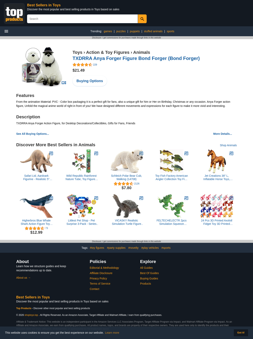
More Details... (222, 133)
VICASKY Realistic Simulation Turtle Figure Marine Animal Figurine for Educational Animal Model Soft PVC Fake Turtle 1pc (126, 222)
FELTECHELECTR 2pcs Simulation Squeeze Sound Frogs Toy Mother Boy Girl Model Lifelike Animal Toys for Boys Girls (171, 222)
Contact (94, 289)
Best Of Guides (149, 273)
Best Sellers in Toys (44, 5)
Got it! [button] (241, 332)
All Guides (146, 267)
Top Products (24, 308)
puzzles (121, 31)
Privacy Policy (98, 278)
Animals (141, 52)
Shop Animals (228, 145)
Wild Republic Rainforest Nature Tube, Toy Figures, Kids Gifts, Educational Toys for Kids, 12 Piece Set (81, 177)
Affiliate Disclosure (101, 273)
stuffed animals (153, 31)
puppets (135, 31)
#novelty (133, 247)
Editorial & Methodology (104, 267)
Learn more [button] (112, 332)
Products (145, 283)
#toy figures (97, 247)
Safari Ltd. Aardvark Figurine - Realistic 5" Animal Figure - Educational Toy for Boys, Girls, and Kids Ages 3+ (36, 177)
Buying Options (89, 81)
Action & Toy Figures (107, 52)
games (108, 31)
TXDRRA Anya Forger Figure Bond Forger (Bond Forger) (136, 58)
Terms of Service (100, 283)
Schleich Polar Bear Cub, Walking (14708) (126, 177)
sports (170, 31)
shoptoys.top (31, 315)
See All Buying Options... (32, 133)
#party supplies (116, 247)
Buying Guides (149, 278)
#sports (166, 247)
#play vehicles (150, 247)
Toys (77, 52)
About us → (23, 277)
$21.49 (79, 70)
